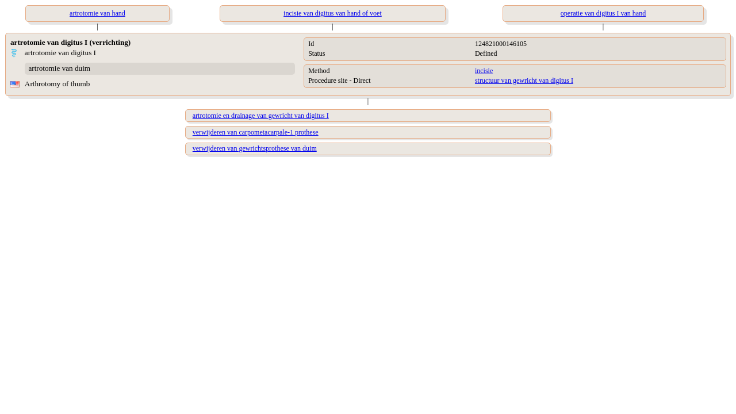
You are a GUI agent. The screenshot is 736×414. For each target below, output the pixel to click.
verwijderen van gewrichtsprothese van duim (255, 148)
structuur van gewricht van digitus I (524, 80)
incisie (484, 71)
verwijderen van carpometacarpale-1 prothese (256, 132)
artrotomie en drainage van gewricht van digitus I (261, 116)
